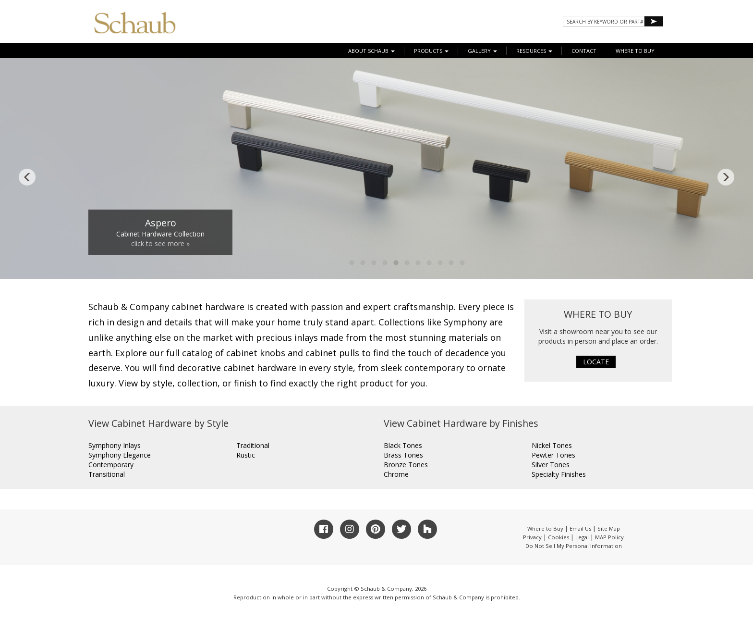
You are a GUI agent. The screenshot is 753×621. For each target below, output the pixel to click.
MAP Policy (609, 537)
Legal (582, 537)
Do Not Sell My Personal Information (573, 545)
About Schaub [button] (371, 50)
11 (462, 263)
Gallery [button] (482, 50)
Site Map (608, 528)
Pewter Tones (553, 455)
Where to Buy (545, 528)
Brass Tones (403, 455)
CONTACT (583, 50)
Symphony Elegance (119, 455)
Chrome (396, 474)
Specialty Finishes (559, 474)
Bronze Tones (406, 464)
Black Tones (403, 445)
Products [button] (431, 50)
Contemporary (111, 464)
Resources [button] (534, 50)
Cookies (558, 537)
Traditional (252, 445)
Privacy (532, 537)
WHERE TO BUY (635, 50)
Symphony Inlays (114, 445)
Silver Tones (551, 464)
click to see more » (160, 243)
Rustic (245, 455)
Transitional (106, 474)
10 (451, 263)
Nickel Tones (552, 445)
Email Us (580, 528)
